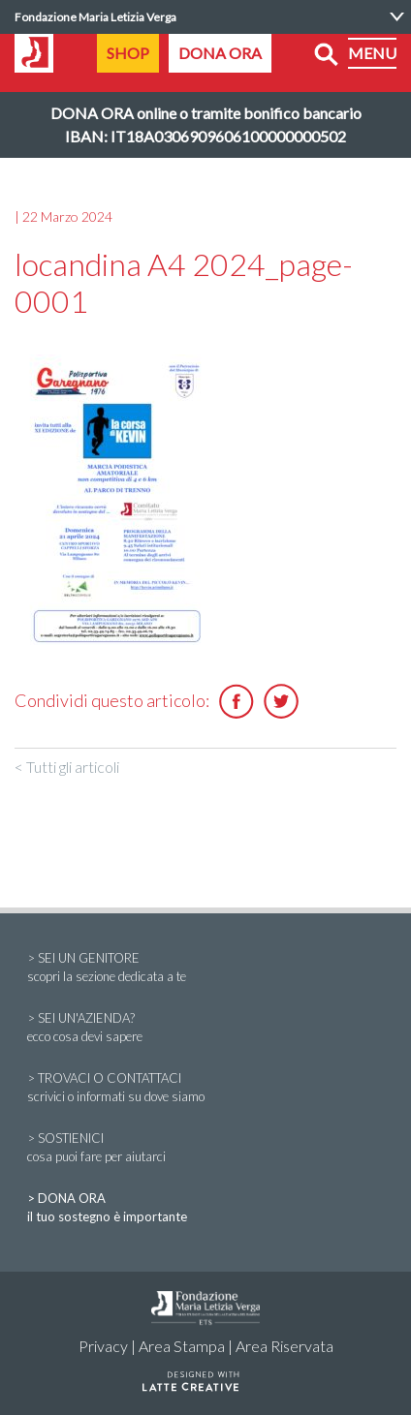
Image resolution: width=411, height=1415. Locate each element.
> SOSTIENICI (205, 1148)
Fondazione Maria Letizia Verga (95, 17)
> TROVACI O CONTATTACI (205, 1088)
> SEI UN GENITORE (205, 968)
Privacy (103, 1346)
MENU (372, 53)
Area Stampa (182, 1346)
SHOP (128, 53)
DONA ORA (220, 53)
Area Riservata (284, 1346)
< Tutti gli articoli (67, 766)
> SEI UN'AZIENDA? (205, 1028)
